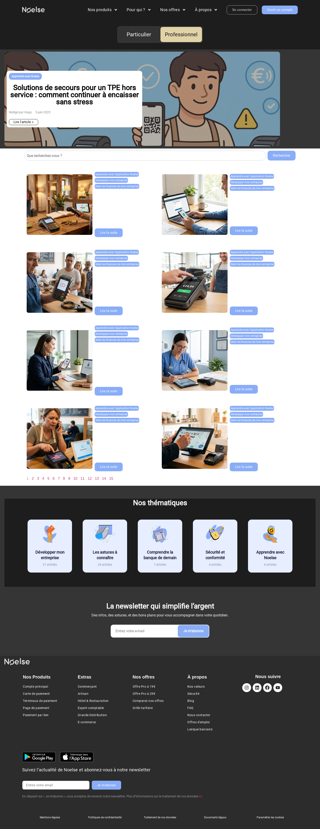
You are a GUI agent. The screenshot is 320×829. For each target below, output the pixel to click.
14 (104, 478)
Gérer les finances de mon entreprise (117, 186)
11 (82, 478)
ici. (201, 796)
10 (75, 478)
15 (111, 478)
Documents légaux (215, 817)
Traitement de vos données (160, 817)
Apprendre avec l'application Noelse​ (116, 174)
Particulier (139, 34)
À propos (206, 10)
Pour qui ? (139, 10)
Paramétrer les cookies (270, 817)
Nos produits (103, 10)
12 (90, 478)
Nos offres (173, 10)
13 (97, 478)
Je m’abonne (193, 631)
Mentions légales (50, 817)
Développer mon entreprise (111, 180)
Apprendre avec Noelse (25, 76)
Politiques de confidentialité (105, 817)
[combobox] (145, 156)
